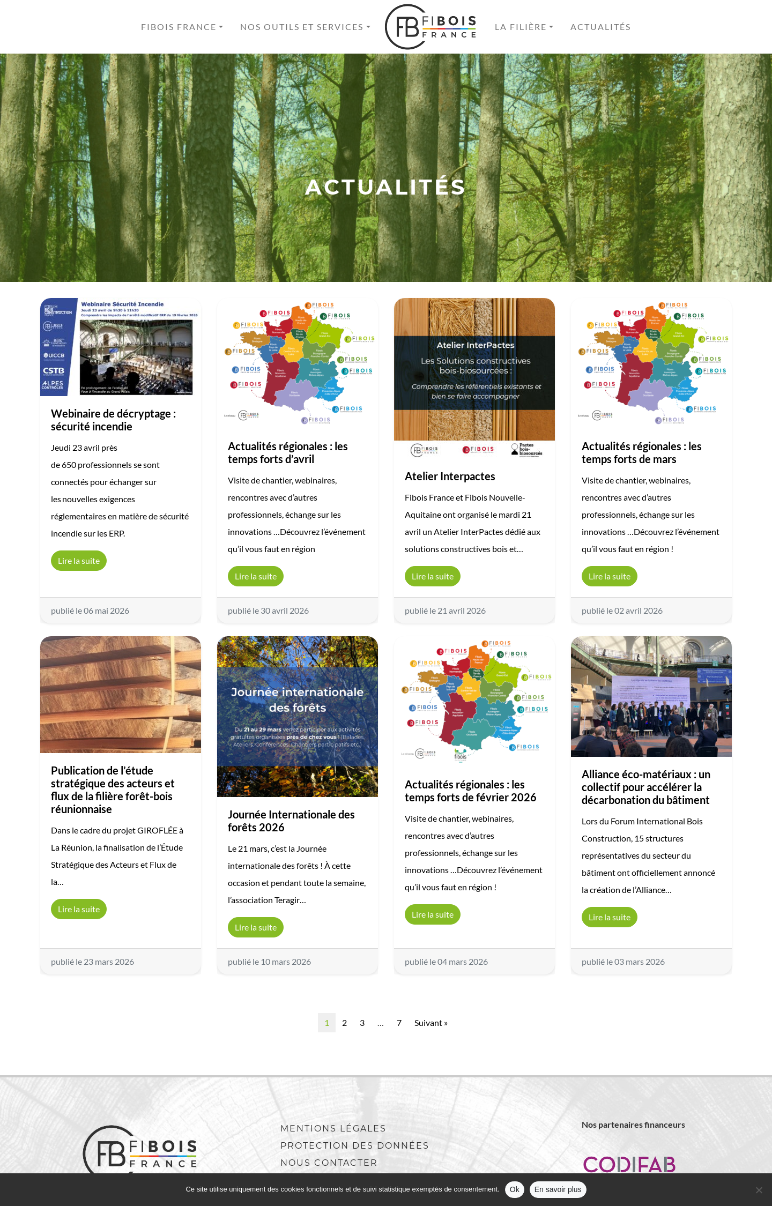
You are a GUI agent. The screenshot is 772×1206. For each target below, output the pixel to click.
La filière (521, 26)
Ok (514, 1189)
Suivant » (431, 1022)
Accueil (432, 27)
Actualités (600, 26)
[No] (758, 1190)
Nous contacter (329, 1163)
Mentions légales (333, 1128)
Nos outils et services (301, 26)
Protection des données (354, 1146)
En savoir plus (558, 1189)
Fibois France (179, 26)
